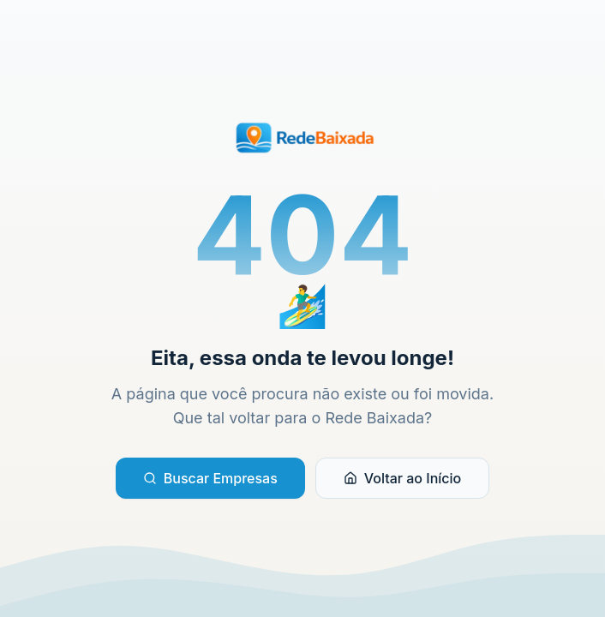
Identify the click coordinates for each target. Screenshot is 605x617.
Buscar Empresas (210, 478)
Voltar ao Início (402, 478)
